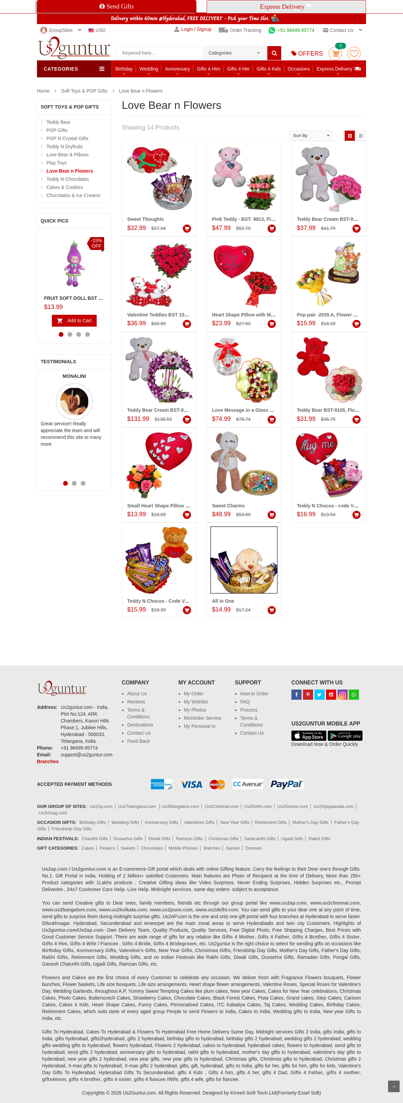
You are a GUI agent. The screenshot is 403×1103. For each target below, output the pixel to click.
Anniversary (177, 69)
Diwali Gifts (159, 838)
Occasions (299, 69)
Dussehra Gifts (128, 838)
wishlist (354, 53)
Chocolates (152, 848)
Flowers (107, 848)
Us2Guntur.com (292, 806)
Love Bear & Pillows (67, 154)
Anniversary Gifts (161, 822)
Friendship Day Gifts (72, 828)
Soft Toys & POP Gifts (84, 91)
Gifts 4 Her (238, 69)
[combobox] (235, 51)
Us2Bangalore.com (180, 806)
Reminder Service (203, 718)
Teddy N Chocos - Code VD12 (160, 601)
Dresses (254, 848)
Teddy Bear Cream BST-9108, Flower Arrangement (183, 410)
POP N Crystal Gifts (67, 138)
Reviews (136, 701)
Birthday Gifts (92, 822)
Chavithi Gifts (95, 838)
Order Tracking (240, 30)
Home (43, 91)
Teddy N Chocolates (67, 179)
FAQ (245, 701)
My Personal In (199, 726)
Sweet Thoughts (145, 219)
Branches (48, 761)
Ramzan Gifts (189, 838)
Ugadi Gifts (292, 838)
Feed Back (138, 741)
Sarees (233, 848)
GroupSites (56, 30)
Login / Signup (193, 29)
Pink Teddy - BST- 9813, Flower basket (255, 219)
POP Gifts (57, 130)
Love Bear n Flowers (140, 91)
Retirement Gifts (271, 822)
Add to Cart (80, 320)
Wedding (148, 69)
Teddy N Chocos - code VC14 (329, 505)
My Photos (195, 710)
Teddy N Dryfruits (64, 146)
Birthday (124, 69)
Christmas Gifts (223, 838)
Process (248, 710)
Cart (335, 53)
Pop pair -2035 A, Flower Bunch (332, 314)
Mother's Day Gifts (310, 822)
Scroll (394, 1086)
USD (97, 30)
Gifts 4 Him (208, 69)
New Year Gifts (234, 822)
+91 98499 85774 (291, 30)
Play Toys (56, 163)
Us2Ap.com (101, 806)
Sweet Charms (228, 505)
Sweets (128, 848)
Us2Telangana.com (137, 806)
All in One (223, 601)
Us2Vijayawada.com (334, 806)
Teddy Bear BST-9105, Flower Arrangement (345, 410)
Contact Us (139, 733)
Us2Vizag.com (53, 812)
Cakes (87, 848)
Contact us (338, 30)
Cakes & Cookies (64, 187)
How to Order (254, 693)
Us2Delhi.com (258, 806)
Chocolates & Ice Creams (73, 195)
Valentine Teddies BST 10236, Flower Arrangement (184, 314)
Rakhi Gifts (319, 838)
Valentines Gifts (199, 822)
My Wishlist (196, 701)
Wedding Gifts (125, 822)
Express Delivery (339, 68)
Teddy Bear (58, 122)
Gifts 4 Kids (268, 69)
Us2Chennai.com (222, 806)
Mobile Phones (183, 848)
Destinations (140, 725)
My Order (194, 693)
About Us (137, 693)
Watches (211, 848)
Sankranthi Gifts (260, 838)
